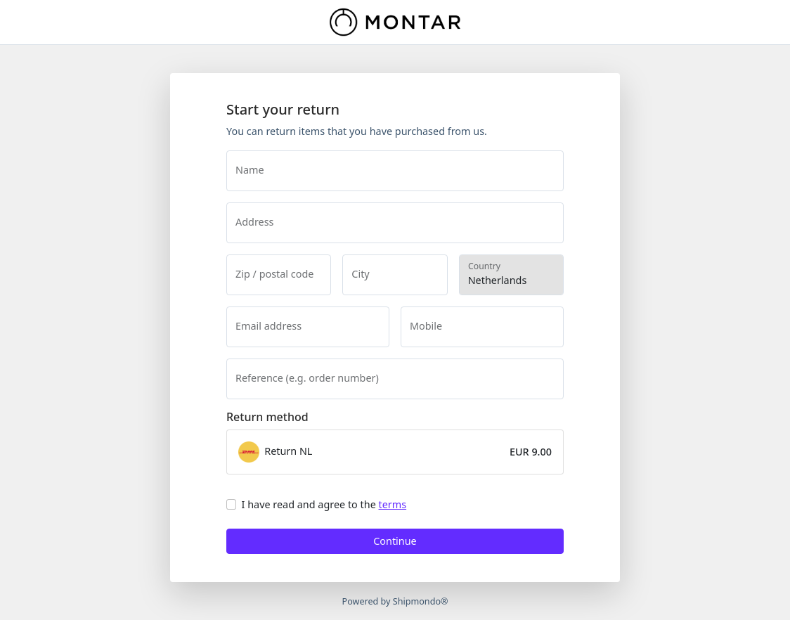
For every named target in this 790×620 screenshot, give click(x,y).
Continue (395, 541)
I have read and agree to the (324, 504)
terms (393, 504)
